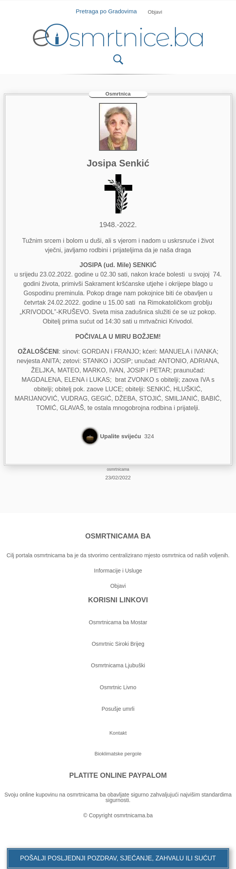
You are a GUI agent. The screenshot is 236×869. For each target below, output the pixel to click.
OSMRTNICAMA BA (118, 536)
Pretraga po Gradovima (109, 11)
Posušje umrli (117, 709)
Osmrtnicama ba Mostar (118, 622)
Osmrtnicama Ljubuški (118, 665)
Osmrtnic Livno (118, 687)
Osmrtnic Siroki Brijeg (118, 644)
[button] (118, 858)
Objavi (118, 586)
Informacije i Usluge (118, 570)
